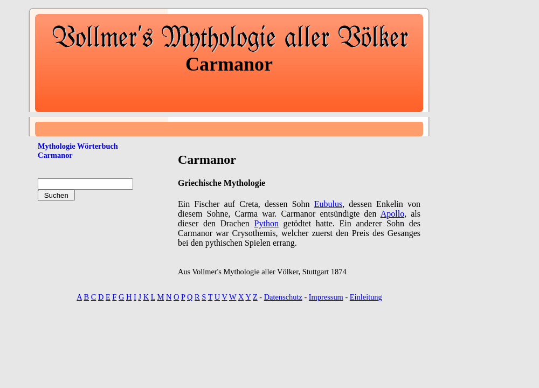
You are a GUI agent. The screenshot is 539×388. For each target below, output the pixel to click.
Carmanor (55, 155)
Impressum (326, 297)
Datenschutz (283, 297)
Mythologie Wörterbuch (78, 146)
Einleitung (366, 297)
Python (266, 223)
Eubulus (328, 204)
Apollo (392, 213)
